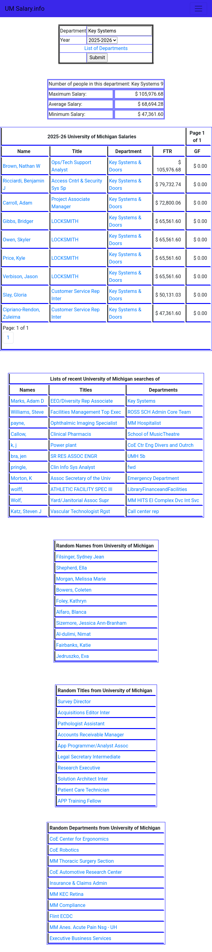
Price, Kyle (14, 258)
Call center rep (143, 511)
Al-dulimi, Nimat (73, 634)
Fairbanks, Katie (73, 645)
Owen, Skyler (16, 240)
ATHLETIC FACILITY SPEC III (81, 489)
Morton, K (21, 478)
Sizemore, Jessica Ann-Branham (91, 623)
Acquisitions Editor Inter (84, 713)
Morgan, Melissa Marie (81, 579)
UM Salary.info (25, 8)
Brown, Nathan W (21, 166)
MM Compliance (67, 905)
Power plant (63, 445)
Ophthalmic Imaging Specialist (83, 423)
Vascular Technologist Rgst (80, 511)
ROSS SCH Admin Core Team (159, 412)
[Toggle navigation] (198, 8)
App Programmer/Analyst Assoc (93, 746)
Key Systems (141, 401)
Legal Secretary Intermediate (89, 757)
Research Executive (79, 768)
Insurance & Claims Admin (78, 883)
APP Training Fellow (79, 801)
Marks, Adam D (27, 401)
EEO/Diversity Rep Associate (81, 401)
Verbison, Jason (20, 276)
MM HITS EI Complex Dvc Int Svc (163, 500)
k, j (14, 445)
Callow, (18, 434)
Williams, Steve (27, 412)
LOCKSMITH (64, 221)
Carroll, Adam (17, 203)
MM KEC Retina (66, 894)
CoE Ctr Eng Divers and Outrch (161, 445)
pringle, (19, 467)
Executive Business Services (80, 938)
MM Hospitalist (144, 423)
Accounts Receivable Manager (91, 735)
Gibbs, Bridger (18, 221)
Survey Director (74, 701)
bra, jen (18, 456)
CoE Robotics (64, 850)
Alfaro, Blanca (71, 612)
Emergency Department (153, 478)
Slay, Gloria (15, 295)
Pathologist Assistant (81, 724)
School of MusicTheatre (153, 434)
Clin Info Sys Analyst (72, 467)
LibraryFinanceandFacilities (157, 489)
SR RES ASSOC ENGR (73, 456)
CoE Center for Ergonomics (79, 839)
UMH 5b (136, 456)
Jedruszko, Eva (72, 656)
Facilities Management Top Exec (85, 412)
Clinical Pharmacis (70, 434)
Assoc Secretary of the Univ (80, 478)
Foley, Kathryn (71, 601)
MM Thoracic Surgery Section (81, 861)
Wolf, (16, 500)
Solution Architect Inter (83, 779)
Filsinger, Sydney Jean (80, 557)
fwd (132, 467)
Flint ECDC (61, 916)
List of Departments (106, 48)
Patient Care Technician (83, 790)
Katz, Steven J (26, 511)
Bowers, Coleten (74, 590)
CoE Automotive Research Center (85, 872)
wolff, (17, 489)
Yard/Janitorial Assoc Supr (79, 500)
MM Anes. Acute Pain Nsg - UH (83, 927)
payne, (18, 423)
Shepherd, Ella (71, 568)
